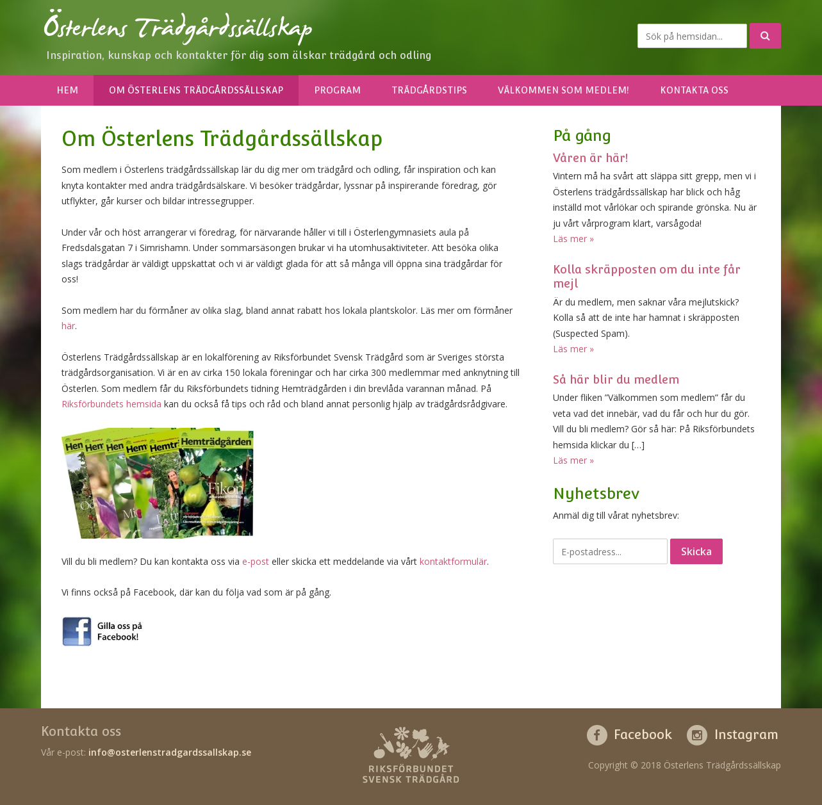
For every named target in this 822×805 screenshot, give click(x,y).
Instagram (746, 734)
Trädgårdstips (429, 90)
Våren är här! (590, 158)
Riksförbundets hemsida (111, 404)
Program (337, 90)
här (68, 326)
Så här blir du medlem (616, 379)
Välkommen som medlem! (563, 90)
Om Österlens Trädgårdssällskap (196, 90)
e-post (255, 561)
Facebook (643, 734)
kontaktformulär (453, 561)
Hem (67, 90)
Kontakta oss (694, 90)
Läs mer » (573, 238)
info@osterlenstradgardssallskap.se (169, 752)
